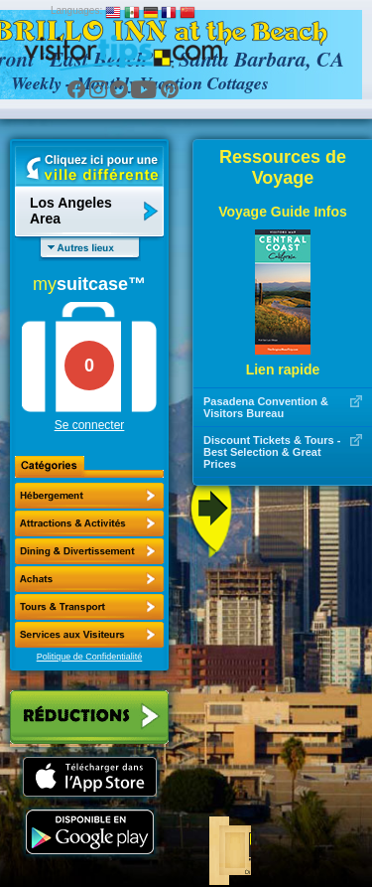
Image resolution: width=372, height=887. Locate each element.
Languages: (76, 10)
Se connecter (90, 425)
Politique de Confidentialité (90, 657)
